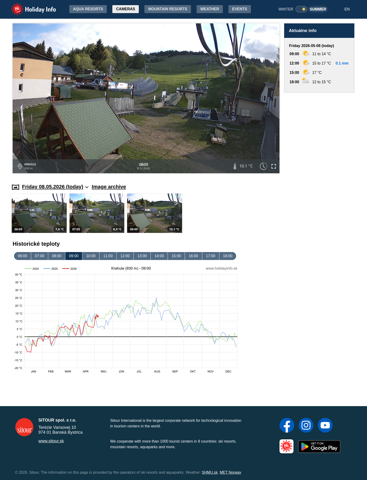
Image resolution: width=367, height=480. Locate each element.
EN (347, 9)
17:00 (210, 256)
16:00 (193, 256)
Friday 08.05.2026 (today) (55, 187)
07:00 (39, 256)
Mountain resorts (167, 9)
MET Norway (230, 472)
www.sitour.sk (51, 441)
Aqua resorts (88, 9)
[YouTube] (325, 426)
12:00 (125, 256)
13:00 (142, 256)
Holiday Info (29, 6)
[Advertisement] (319, 133)
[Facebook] (286, 426)
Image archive (109, 187)
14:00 (159, 256)
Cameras (125, 9)
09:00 (73, 256)
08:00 (56, 256)
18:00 (227, 256)
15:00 (176, 256)
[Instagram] (306, 426)
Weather (209, 9)
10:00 (90, 256)
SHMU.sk (210, 472)
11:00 (108, 256)
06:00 (22, 256)
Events (239, 9)
